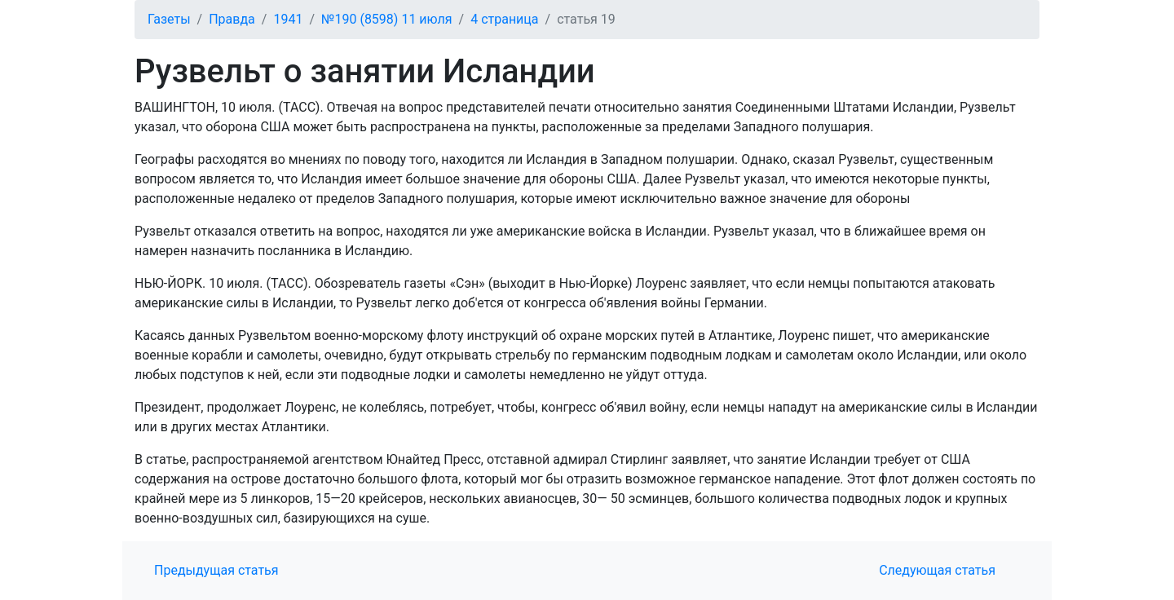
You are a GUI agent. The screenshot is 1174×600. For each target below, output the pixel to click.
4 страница (504, 19)
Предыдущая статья (216, 570)
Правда (232, 19)
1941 (287, 19)
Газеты (169, 19)
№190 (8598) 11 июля (386, 19)
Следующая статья (937, 570)
